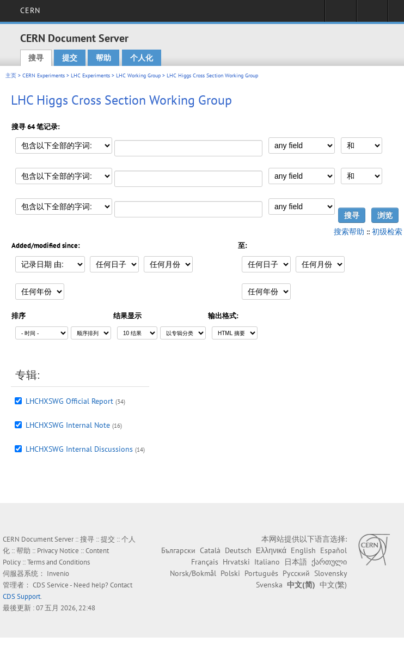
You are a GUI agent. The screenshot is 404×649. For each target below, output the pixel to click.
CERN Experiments (43, 75)
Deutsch (238, 550)
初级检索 (387, 231)
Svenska (269, 585)
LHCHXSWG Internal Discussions (79, 449)
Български (178, 550)
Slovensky (330, 573)
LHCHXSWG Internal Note (68, 425)
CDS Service (51, 585)
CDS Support (21, 596)
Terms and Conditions (58, 562)
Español (333, 550)
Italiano (267, 562)
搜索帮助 (349, 231)
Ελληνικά (271, 550)
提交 (69, 58)
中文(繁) (333, 585)
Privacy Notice (58, 550)
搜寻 (36, 58)
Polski (230, 573)
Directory (372, 14)
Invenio (58, 573)
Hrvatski (236, 562)
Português (261, 573)
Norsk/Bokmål (193, 573)
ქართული (329, 562)
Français (204, 562)
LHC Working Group (138, 75)
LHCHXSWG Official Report (69, 401)
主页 (10, 75)
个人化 (141, 58)
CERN (30, 10)
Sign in (340, 14)
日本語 (295, 562)
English (303, 550)
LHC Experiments (90, 75)
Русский (296, 573)
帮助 (103, 58)
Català (210, 550)
